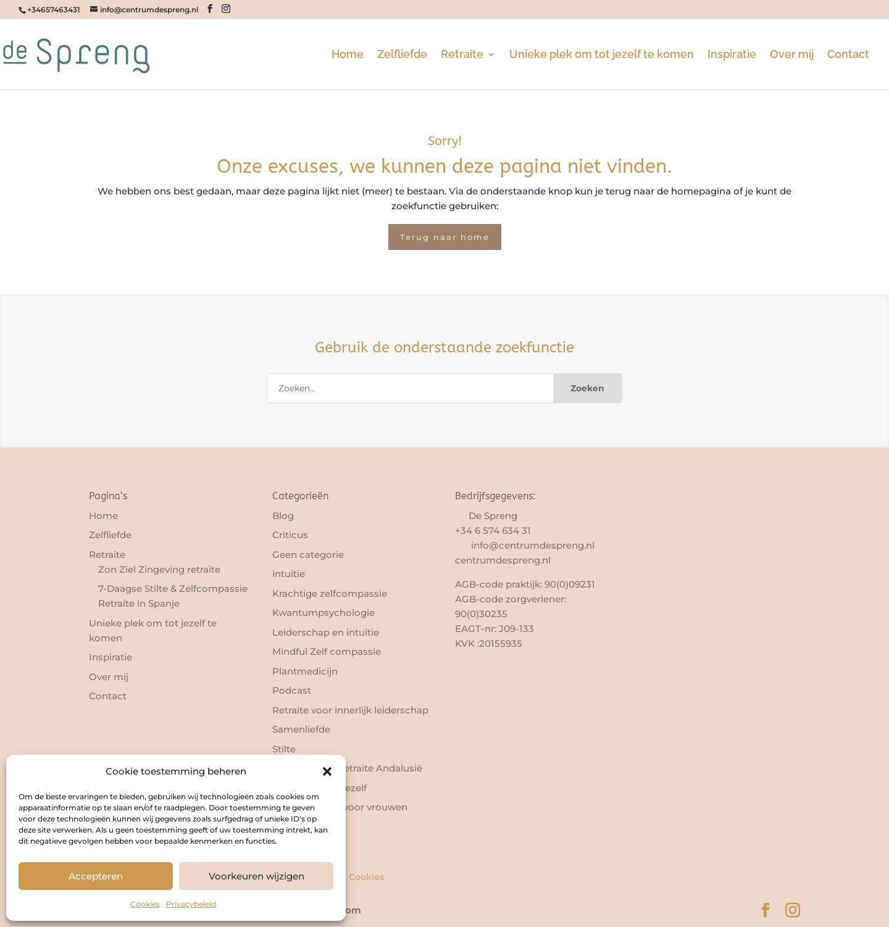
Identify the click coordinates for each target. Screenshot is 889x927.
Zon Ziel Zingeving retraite (159, 569)
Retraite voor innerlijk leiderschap (350, 710)
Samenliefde (301, 729)
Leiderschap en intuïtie (325, 632)
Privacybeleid (191, 903)
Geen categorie (308, 554)
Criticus (290, 535)
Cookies (145, 903)
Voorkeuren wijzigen (256, 876)
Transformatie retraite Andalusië (347, 768)
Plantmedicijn (305, 671)
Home (348, 55)
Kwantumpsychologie (323, 612)
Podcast (291, 690)
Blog (283, 516)
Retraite (462, 55)
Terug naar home (445, 237)
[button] (327, 771)
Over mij (792, 55)
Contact (848, 55)
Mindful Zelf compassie (326, 651)
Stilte (284, 749)
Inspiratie (731, 55)
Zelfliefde (402, 55)
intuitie (288, 574)
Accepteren (96, 876)
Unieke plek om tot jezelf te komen (601, 55)
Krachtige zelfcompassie (329, 593)
